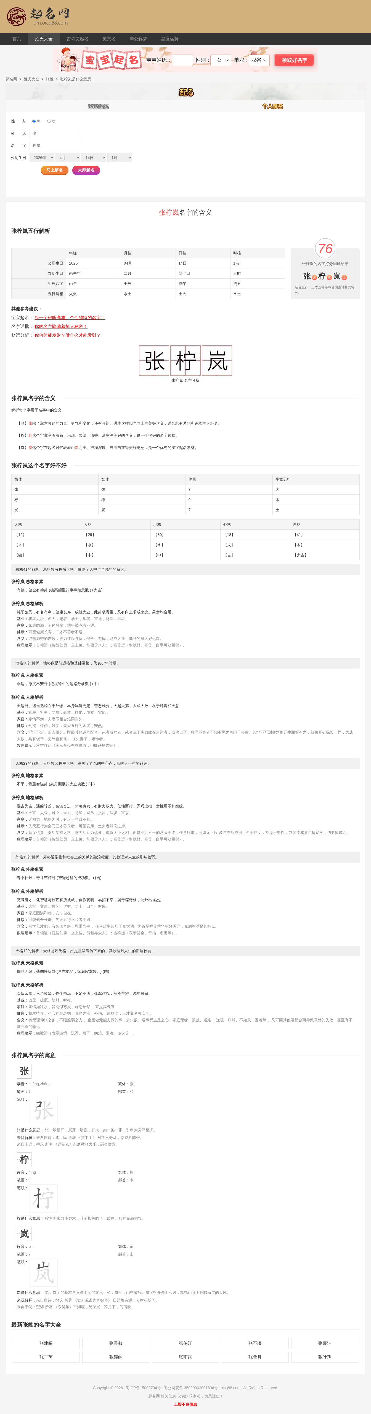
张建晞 (46, 1343)
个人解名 (272, 106)
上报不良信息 (185, 1404)
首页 (16, 38)
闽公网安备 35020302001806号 (191, 1388)
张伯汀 (185, 1343)
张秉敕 (116, 1343)
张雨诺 (185, 1357)
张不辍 (255, 1343)
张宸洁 (325, 1343)
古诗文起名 (78, 38)
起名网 (11, 79)
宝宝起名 (98, 106)
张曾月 (255, 1357)
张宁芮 (46, 1357)
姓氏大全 (44, 38)
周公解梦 (138, 38)
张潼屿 (116, 1357)
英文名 (109, 38)
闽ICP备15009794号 (143, 1388)
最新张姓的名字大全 (36, 1325)
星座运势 (170, 38)
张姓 (50, 79)
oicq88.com (231, 1388)
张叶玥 (325, 1357)
